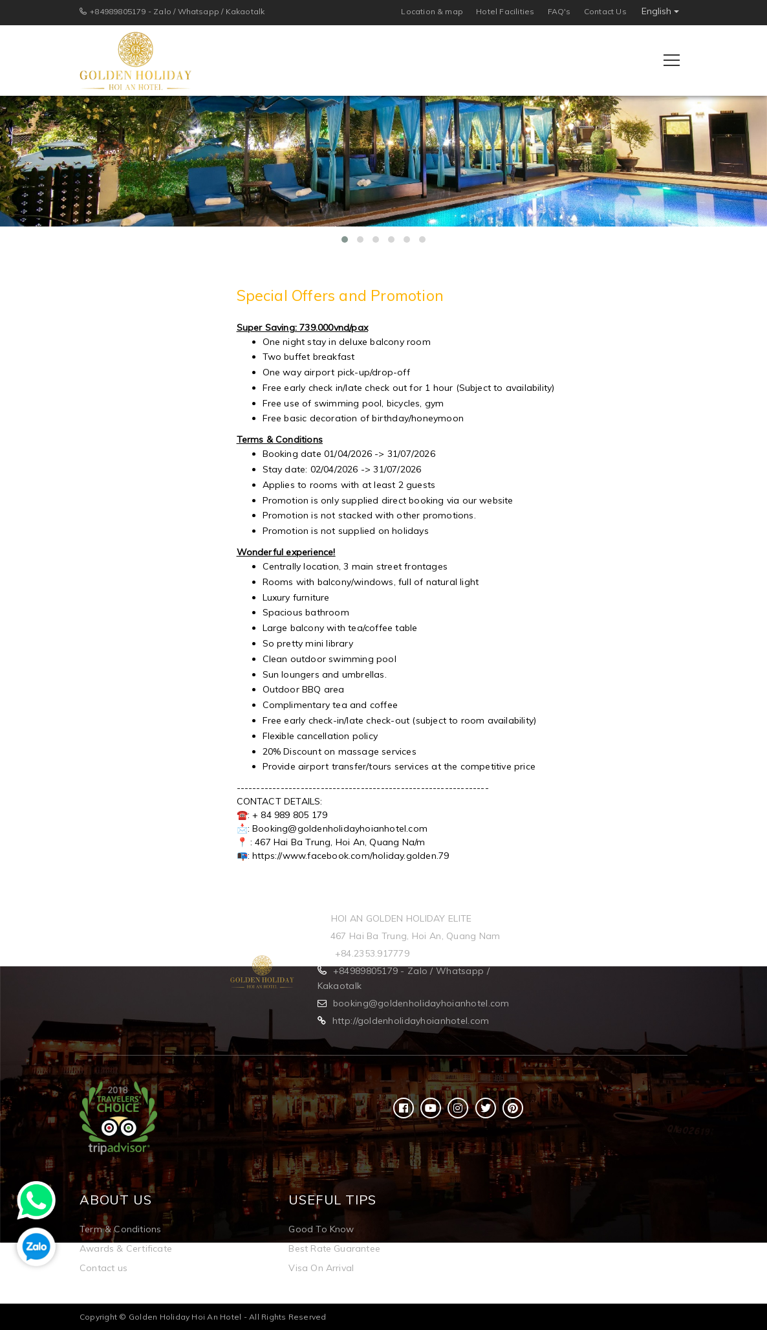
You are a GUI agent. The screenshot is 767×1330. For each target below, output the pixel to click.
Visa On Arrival (321, 1268)
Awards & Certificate (126, 1248)
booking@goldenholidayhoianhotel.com (421, 1003)
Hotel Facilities (505, 11)
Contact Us (605, 11)
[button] (344, 239)
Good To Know (321, 1229)
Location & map (432, 11)
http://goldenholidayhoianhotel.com (411, 1020)
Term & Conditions (120, 1229)
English (660, 11)
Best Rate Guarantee (334, 1248)
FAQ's (559, 11)
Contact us (103, 1268)
